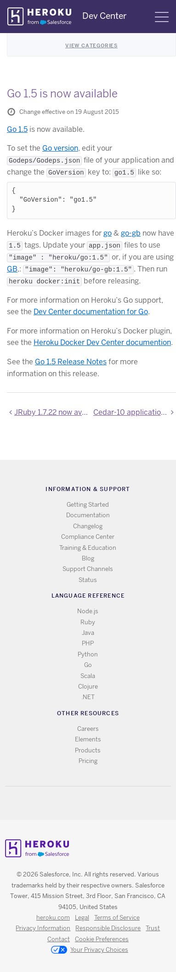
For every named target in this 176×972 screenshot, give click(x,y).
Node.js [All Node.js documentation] (87, 611)
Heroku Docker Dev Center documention (102, 342)
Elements (88, 739)
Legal (82, 917)
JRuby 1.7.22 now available (52, 412)
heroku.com (53, 917)
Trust (153, 928)
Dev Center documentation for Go (91, 311)
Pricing (88, 760)
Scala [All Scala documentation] (87, 675)
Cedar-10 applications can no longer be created (134, 412)
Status (88, 579)
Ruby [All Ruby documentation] (87, 622)
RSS (67, 803)
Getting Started (88, 504)
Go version (60, 148)
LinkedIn (107, 803)
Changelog (87, 526)
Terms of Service (117, 917)
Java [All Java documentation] (88, 632)
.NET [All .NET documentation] (88, 697)
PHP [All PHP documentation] (88, 643)
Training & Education (87, 547)
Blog (88, 558)
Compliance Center (87, 536)
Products (88, 750)
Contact (58, 939)
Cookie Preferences (102, 939)
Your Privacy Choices (89, 950)
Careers (88, 728)
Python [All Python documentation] (88, 654)
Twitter (80, 803)
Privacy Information (43, 928)
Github (93, 803)
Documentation (88, 515)
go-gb (131, 233)
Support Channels (87, 568)
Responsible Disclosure (108, 928)
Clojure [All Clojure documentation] (88, 686)
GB (12, 269)
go (107, 233)
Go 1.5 (17, 129)
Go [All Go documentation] (88, 664)
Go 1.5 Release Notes (71, 362)
